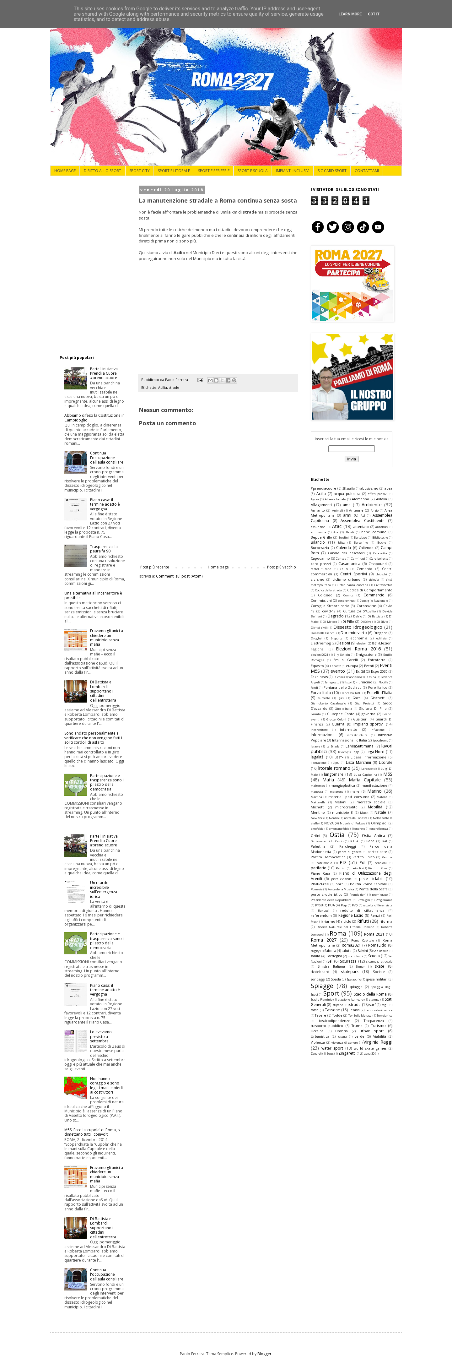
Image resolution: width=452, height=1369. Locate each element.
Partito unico (363, 857)
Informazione (323, 734)
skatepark (349, 971)
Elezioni (343, 643)
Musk (364, 813)
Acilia (162, 387)
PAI (384, 841)
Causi (344, 569)
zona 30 (369, 1053)
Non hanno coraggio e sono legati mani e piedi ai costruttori (106, 1085)
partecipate (377, 851)
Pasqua (387, 857)
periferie (318, 868)
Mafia (328, 780)
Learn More (350, 14)
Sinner (360, 966)
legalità (317, 757)
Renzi (375, 915)
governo (368, 713)
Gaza (356, 697)
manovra (317, 792)
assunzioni (318, 527)
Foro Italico (377, 687)
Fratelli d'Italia (379, 692)
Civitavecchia (383, 585)
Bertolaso (360, 537)
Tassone (332, 1010)
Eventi (369, 665)
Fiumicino (364, 682)
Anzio (375, 510)
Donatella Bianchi (323, 633)
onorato (359, 829)
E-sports (336, 638)
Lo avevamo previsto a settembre (101, 1036)
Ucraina (317, 1031)
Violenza (318, 1042)
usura (342, 1037)
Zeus (330, 1053)
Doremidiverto (354, 632)
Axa (335, 532)
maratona (336, 792)
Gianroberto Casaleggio (328, 703)
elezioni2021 (319, 655)
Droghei (316, 638)
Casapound (378, 563)
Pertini (341, 868)
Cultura (349, 611)
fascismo (354, 677)
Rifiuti (363, 921)
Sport (331, 993)
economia (358, 638)
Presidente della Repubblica (331, 900)
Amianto (318, 510)
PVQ (355, 905)
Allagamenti (321, 505)
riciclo (346, 921)
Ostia (337, 834)
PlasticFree (320, 884)
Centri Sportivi (353, 574)
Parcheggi (347, 846)
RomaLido (377, 945)
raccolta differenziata (377, 905)
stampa (374, 999)
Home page (218, 567)
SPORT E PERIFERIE (213, 170)
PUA (331, 905)
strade (174, 387)
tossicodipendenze (334, 1020)
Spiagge (322, 985)
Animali (337, 510)
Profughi (364, 900)
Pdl (362, 862)
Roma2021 (351, 945)
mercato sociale (371, 802)
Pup (344, 905)
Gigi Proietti (364, 703)
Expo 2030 (379, 671)
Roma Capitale (362, 940)
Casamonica (349, 563)
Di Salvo (366, 622)
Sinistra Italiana (331, 966)
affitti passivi (377, 494)
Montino (318, 812)
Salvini (363, 950)
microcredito (346, 807)
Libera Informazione (368, 757)
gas (341, 698)
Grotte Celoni (336, 719)
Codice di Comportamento (369, 590)
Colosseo (325, 595)
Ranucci (323, 911)
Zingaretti (347, 1053)
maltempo (318, 786)
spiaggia (356, 986)
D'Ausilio (369, 611)
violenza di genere (344, 1042)
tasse (315, 1010)
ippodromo (380, 740)
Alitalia (381, 499)
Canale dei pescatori (346, 553)
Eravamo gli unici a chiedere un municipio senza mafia (106, 637)
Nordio (334, 818)
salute (347, 950)
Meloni (340, 802)
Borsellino (361, 543)
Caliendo (366, 547)
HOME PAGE (65, 170)
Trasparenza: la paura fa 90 (104, 549)
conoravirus (346, 601)
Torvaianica (384, 1015)
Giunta (316, 714)
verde (359, 1036)
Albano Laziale (335, 499)
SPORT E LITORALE (174, 170)
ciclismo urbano (346, 579)
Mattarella (318, 802)
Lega (355, 751)
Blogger (264, 1353)
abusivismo (369, 488)
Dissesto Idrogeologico (358, 627)
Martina (316, 797)
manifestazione (374, 785)
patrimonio (324, 863)
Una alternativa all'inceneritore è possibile (93, 595)
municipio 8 (342, 812)
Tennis (354, 1010)
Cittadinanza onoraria (352, 585)
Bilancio (318, 542)
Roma (338, 933)
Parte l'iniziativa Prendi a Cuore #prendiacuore (104, 373)
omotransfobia (339, 829)
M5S (387, 774)
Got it (373, 14)
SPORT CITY (139, 170)
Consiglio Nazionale (374, 601)
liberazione (318, 763)
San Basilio (381, 951)
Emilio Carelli (345, 659)
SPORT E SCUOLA (253, 170)
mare (354, 791)
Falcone (338, 677)
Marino (374, 791)
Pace (370, 841)
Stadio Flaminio (321, 999)
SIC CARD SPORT (332, 170)
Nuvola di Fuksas (352, 823)
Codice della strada (328, 590)
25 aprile (348, 488)
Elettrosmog (321, 643)
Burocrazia (320, 547)
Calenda (343, 547)
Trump (357, 1025)
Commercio (374, 595)
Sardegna (334, 955)
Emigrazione (366, 654)
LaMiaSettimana (360, 746)
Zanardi (316, 1053)
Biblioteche (380, 537)
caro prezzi (321, 563)
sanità (315, 955)
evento (338, 671)
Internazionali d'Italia (349, 740)
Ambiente (372, 505)
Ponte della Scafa (373, 889)
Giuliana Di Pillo (373, 708)
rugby (315, 951)
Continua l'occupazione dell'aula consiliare (106, 457)
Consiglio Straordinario (330, 605)
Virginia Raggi (377, 1042)
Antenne (356, 510)
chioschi (381, 574)
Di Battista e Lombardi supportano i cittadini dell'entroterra (103, 691)
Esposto (335, 666)
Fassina (370, 677)
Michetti (318, 807)
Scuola (374, 956)
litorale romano (334, 768)
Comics (348, 595)
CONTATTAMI (367, 170)
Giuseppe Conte (340, 713)
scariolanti (355, 956)
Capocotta (380, 553)
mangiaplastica (343, 785)
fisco (347, 682)
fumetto (324, 698)
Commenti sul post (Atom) (179, 576)
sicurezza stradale (379, 961)
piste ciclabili (371, 878)
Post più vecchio (281, 567)
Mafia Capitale (365, 780)
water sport (332, 1048)
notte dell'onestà (356, 818)
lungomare (333, 774)
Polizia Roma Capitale (368, 884)
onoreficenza (379, 829)
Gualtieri (360, 719)
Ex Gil (360, 671)
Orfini (315, 835)
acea (388, 488)
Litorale (385, 762)
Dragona (381, 632)
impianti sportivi (368, 724)
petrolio (357, 868)
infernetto (348, 729)
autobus (381, 527)
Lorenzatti (368, 769)
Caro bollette (379, 559)
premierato (380, 895)
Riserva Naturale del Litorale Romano (345, 927)
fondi (314, 688)
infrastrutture (357, 735)
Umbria (341, 1031)
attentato (361, 526)
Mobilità (375, 807)
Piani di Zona (378, 868)
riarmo (329, 921)
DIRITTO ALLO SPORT (102, 170)
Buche (381, 543)
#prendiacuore (323, 488)
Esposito (317, 665)
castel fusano (321, 569)
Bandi (350, 532)
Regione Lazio (350, 915)
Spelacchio (354, 979)
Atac (337, 526)
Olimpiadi (379, 823)
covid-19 (329, 611)
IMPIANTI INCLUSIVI (292, 170)
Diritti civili (319, 628)
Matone (382, 797)
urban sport (372, 1031)
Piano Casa (320, 873)
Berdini (343, 537)
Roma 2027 (323, 940)
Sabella (330, 950)
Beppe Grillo (321, 537)
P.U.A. (354, 841)
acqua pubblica (347, 493)
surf (372, 1004)
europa (352, 665)
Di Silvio (382, 622)
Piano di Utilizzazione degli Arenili (351, 876)
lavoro (342, 752)
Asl (363, 515)
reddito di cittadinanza (362, 910)
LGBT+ (339, 757)
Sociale (379, 971)
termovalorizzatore (379, 1010)
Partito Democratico (328, 857)
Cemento (364, 568)
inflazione (378, 730)
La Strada (333, 746)
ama (347, 505)
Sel (329, 961)
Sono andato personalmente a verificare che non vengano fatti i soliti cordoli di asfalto (93, 738)
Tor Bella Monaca (360, 1015)
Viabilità (379, 1036)
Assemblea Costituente (363, 520)
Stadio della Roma (370, 994)
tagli (385, 1005)
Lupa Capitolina (365, 775)
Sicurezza (348, 961)
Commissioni (321, 600)
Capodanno (320, 558)
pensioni (380, 863)
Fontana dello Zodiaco (343, 687)
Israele (315, 746)
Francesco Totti (351, 693)
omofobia (317, 829)
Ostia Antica (373, 835)
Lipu (336, 763)
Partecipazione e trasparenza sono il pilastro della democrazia (107, 782)
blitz (341, 543)
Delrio (357, 616)
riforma (385, 921)
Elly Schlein (342, 655)
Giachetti (377, 697)
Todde (337, 1015)
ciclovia (374, 580)
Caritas (341, 559)
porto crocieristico (326, 894)
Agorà (315, 499)
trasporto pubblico (327, 1025)
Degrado (336, 616)
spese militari (377, 979)
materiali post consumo (348, 796)
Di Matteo (330, 622)
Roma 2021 (374, 934)
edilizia (381, 638)
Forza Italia (321, 692)
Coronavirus (366, 605)
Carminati (358, 559)
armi (347, 515)
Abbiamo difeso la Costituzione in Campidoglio (94, 417)
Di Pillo (348, 621)
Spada (336, 979)
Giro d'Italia (343, 709)
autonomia (318, 532)
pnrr (339, 884)
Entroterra (376, 659)
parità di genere (350, 852)
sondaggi (318, 979)
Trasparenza (374, 1020)
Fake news (319, 676)
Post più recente (154, 567)
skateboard (320, 971)
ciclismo (317, 579)
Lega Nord (375, 751)
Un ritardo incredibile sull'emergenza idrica (103, 889)
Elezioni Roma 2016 (358, 649)
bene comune (373, 532)
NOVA (329, 823)
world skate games (370, 1048)
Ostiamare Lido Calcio (327, 841)
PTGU (319, 905)
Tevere (320, 1015)
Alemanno (360, 499)
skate (379, 966)
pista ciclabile (341, 879)
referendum (321, 915)
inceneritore (319, 730)
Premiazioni (357, 895)
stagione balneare (350, 999)
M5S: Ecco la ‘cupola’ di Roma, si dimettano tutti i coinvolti (92, 1132)
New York (317, 818)
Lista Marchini (358, 762)
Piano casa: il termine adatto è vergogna (105, 504)
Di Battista (375, 616)
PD (343, 862)
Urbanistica (320, 1036)
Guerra (338, 724)
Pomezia (317, 889)
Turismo (378, 1025)
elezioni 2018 (365, 643)
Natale (380, 812)
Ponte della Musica (340, 889)
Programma (384, 900)
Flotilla (383, 682)
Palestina (318, 846)
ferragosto (332, 682)
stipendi (338, 1005)
